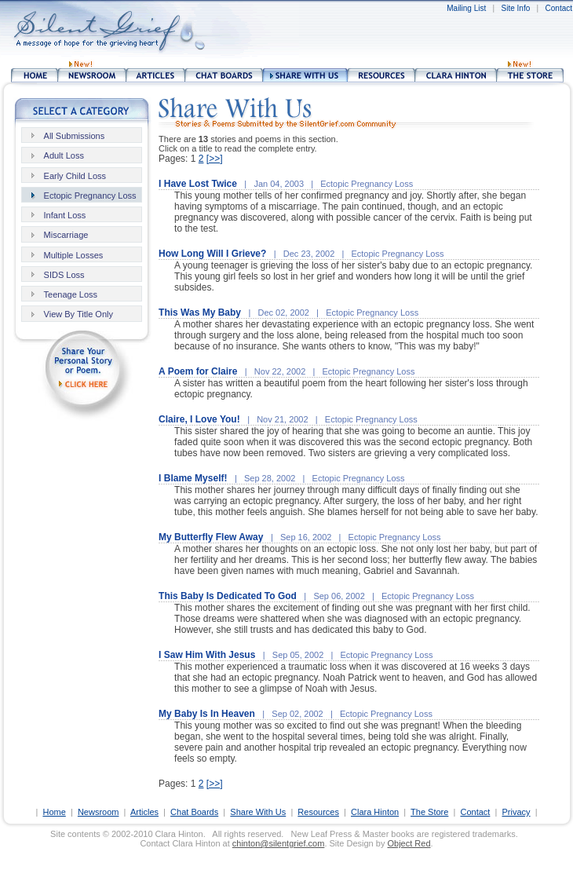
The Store (429, 812)
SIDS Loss (64, 275)
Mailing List (466, 8)
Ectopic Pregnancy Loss (90, 195)
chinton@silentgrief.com (278, 843)
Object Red (408, 843)
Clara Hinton (375, 812)
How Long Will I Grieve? (212, 253)
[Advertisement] (328, 31)
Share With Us (258, 812)
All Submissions (74, 136)
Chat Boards (194, 812)
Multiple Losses (74, 255)
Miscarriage (66, 234)
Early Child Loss (75, 176)
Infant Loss (65, 215)
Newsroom (98, 812)
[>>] (214, 158)
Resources (318, 812)
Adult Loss (64, 155)
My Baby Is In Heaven (207, 713)
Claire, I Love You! (199, 419)
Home (53, 812)
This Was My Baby (200, 312)
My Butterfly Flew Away (211, 537)
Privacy (516, 812)
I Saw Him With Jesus (207, 654)
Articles (144, 812)
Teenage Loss (71, 294)
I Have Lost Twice (198, 183)
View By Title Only (78, 314)
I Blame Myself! (193, 478)
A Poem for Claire (198, 371)
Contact (559, 8)
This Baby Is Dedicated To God (228, 595)
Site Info (516, 8)
